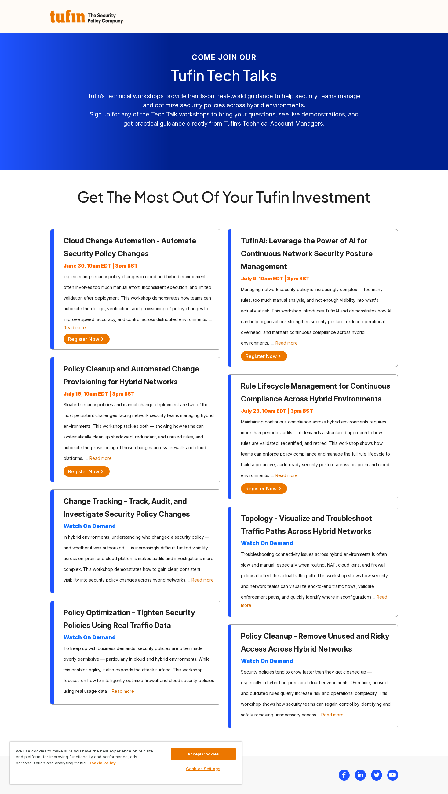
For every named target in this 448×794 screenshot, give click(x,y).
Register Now (86, 339)
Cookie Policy (102, 762)
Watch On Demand (90, 526)
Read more (75, 327)
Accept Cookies (203, 754)
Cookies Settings (203, 768)
